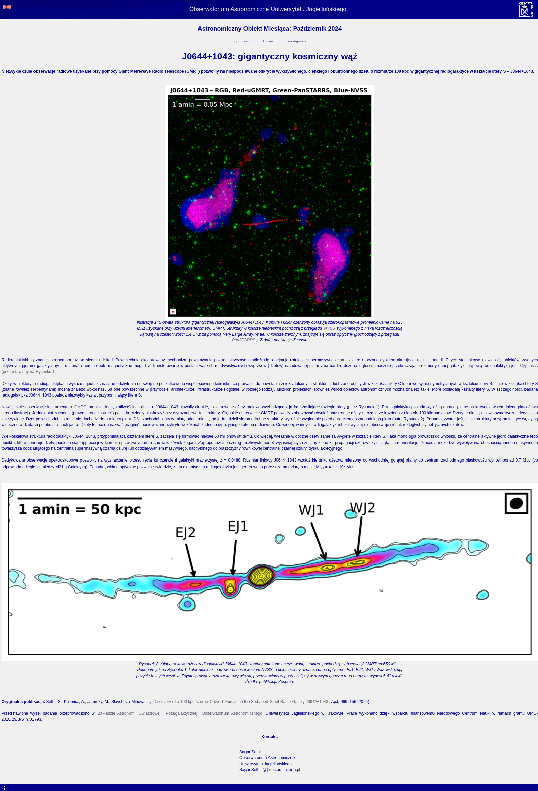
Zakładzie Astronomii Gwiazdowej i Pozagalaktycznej (147, 713)
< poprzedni (243, 41)
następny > (297, 41)
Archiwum (270, 41)
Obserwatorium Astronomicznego (232, 713)
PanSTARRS (243, 340)
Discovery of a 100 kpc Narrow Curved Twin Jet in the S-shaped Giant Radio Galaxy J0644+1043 (241, 701)
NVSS (329, 328)
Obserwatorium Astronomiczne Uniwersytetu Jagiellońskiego (267, 9)
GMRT (80, 407)
